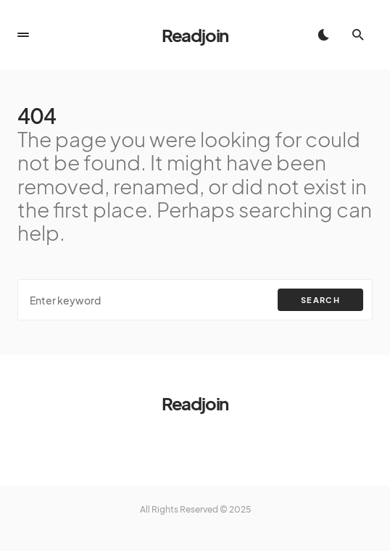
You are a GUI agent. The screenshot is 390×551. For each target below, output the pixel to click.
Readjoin (195, 35)
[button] (23, 35)
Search (320, 299)
